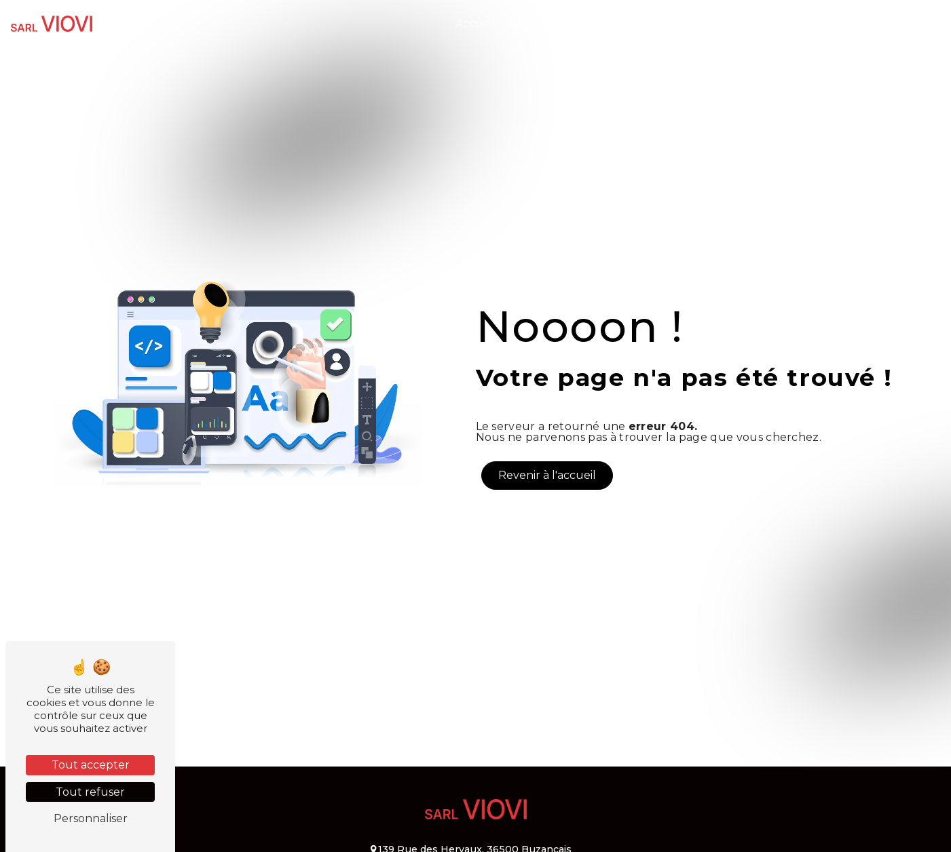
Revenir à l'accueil (547, 475)
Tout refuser (90, 792)
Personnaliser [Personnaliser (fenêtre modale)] (91, 818)
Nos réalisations (832, 23)
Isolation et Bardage (721, 23)
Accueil (475, 23)
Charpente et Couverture (581, 23)
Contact (911, 23)
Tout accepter (91, 764)
